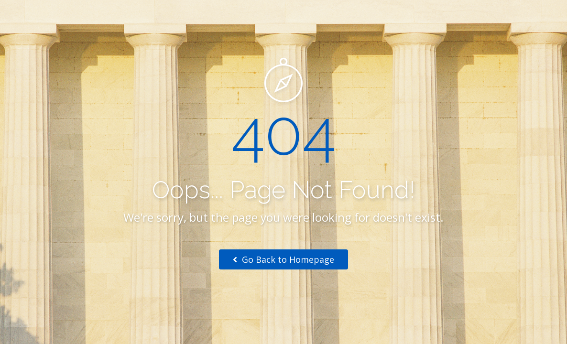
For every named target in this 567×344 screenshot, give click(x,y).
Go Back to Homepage (283, 259)
